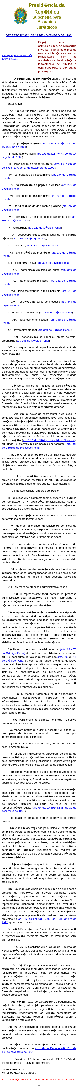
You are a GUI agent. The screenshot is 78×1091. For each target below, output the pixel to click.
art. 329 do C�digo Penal (45, 227)
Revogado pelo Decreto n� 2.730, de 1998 (17, 57)
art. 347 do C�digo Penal (56, 312)
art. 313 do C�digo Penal (42, 245)
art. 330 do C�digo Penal (29, 238)
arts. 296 (62, 656)
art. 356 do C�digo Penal (33, 340)
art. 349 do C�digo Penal (54, 329)
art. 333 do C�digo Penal (53, 262)
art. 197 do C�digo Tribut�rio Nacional (49, 440)
